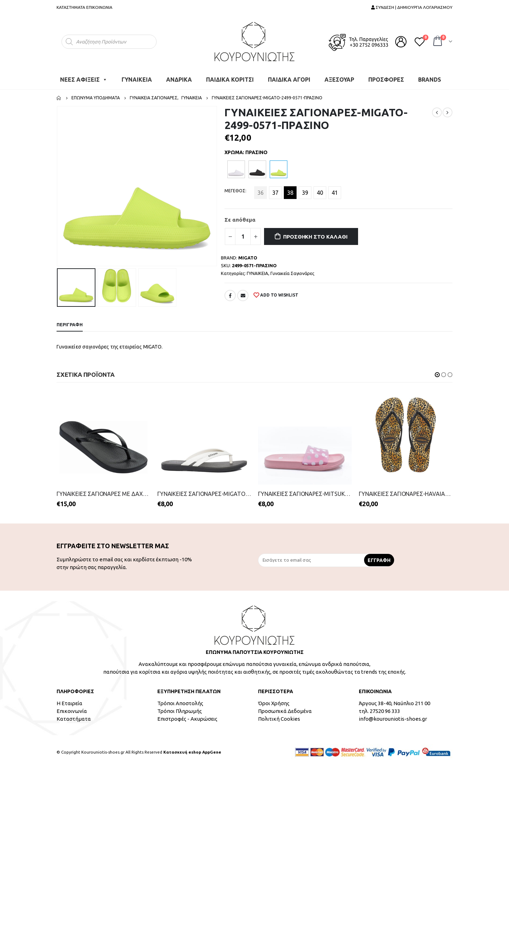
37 (275, 192)
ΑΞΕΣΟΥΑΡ (339, 79)
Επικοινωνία (72, 711)
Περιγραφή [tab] (70, 324)
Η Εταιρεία (69, 703)
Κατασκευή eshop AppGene (192, 752)
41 (335, 192)
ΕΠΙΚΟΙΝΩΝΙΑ (99, 7)
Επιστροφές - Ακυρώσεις (187, 719)
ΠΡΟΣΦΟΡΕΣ (386, 79)
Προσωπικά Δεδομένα (285, 711)
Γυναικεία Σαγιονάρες (292, 273)
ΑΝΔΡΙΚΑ (179, 79)
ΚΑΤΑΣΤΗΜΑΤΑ (71, 7)
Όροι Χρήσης (273, 703)
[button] (437, 374)
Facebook (230, 295)
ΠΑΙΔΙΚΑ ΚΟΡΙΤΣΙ (230, 79)
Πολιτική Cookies (279, 719)
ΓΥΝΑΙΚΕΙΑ (137, 79)
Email (242, 295)
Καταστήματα (74, 719)
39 (305, 192)
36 (260, 192)
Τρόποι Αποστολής (180, 703)
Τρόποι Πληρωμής (179, 711)
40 (320, 192)
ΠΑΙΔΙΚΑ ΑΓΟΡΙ (289, 79)
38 (290, 192)
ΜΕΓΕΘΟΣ (234, 190)
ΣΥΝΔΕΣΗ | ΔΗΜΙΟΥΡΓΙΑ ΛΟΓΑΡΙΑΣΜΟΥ (411, 7)
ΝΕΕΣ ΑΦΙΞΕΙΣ (83, 79)
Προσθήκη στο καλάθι (315, 237)
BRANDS (429, 79)
